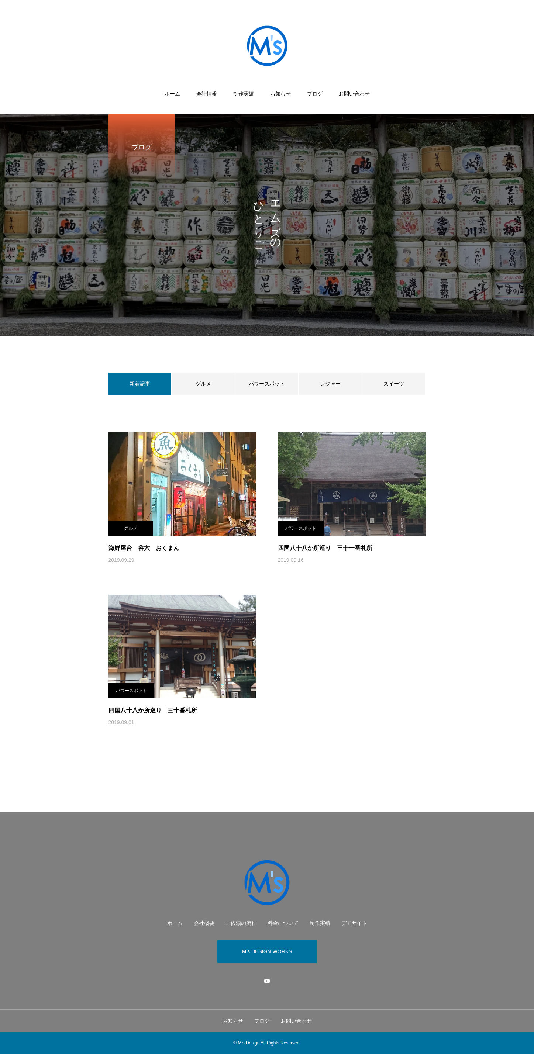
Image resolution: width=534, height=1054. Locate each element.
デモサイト (354, 923)
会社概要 (204, 923)
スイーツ (393, 384)
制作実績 (243, 94)
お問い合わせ (354, 94)
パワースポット (267, 384)
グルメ (203, 384)
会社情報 (206, 94)
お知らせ (280, 94)
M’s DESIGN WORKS (267, 951)
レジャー (330, 384)
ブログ (315, 94)
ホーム (172, 94)
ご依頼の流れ (240, 923)
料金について (283, 923)
